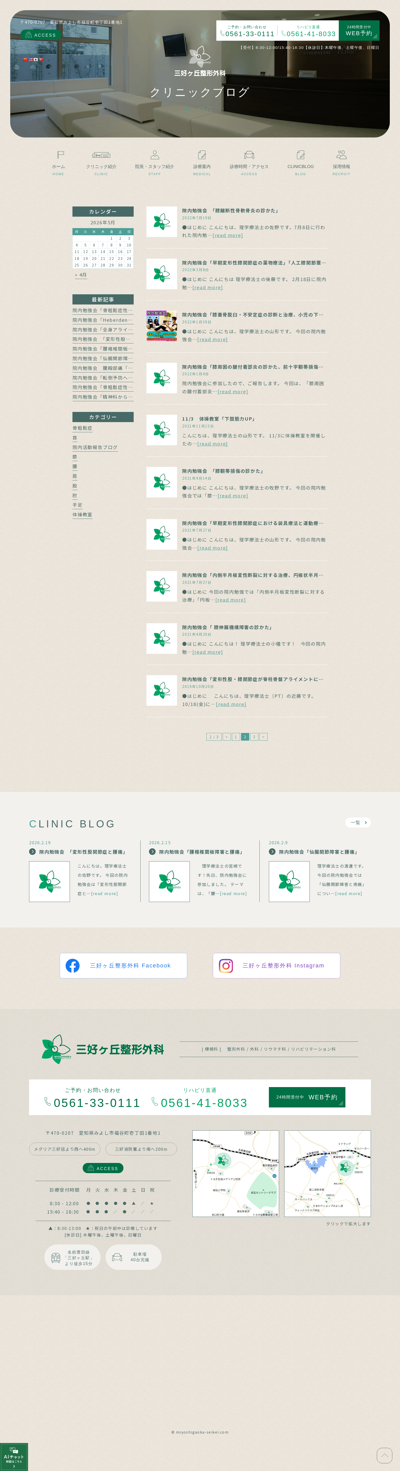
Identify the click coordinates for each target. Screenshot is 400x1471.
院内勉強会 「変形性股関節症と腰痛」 (116, 339)
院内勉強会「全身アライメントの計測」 (117, 329)
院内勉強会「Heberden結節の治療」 (115, 319)
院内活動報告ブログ (95, 447)
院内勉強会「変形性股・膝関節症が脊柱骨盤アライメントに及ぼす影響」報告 (270, 679)
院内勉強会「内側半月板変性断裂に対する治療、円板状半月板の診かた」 (265, 575)
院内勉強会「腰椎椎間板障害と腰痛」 (115, 348)
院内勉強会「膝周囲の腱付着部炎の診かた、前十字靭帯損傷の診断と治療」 (268, 366)
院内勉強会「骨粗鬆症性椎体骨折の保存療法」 (125, 387)
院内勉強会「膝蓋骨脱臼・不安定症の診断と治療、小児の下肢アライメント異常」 (275, 314)
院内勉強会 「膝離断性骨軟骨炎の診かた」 (231, 210)
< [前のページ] (227, 736)
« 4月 (81, 274)
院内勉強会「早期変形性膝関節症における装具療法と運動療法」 (255, 523)
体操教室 (82, 514)
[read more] (227, 235)
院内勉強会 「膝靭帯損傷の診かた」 (224, 470)
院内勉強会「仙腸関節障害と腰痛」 (112, 358)
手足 (77, 504)
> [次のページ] (263, 736)
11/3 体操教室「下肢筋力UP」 (219, 418)
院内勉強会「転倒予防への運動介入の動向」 (122, 377)
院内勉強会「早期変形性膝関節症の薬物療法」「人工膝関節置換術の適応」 (267, 262)
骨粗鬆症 (82, 427)
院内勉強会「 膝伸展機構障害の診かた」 (228, 627)
